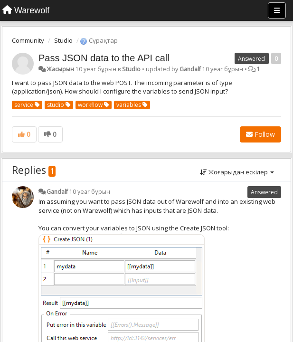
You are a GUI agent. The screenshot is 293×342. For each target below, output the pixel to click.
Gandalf (190, 69)
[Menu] (277, 10)
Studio (63, 40)
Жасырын (60, 69)
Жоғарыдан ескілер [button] (237, 172)
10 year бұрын (89, 192)
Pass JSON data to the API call (104, 58)
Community (28, 40)
